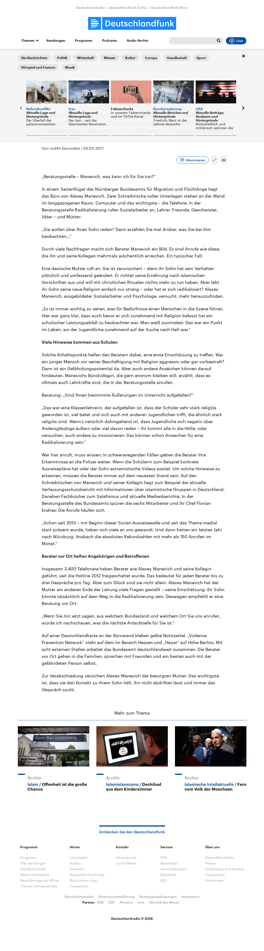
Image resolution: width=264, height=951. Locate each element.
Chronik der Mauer (164, 902)
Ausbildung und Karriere (224, 869)
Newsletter (168, 863)
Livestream (78, 857)
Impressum (190, 897)
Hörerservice (126, 857)
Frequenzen (79, 886)
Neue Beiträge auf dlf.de (39, 880)
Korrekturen (214, 880)
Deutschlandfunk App (87, 875)
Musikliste (168, 875)
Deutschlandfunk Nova (169, 7)
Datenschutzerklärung (116, 897)
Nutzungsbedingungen (158, 897)
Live (236, 40)
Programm (83, 40)
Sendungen (55, 40)
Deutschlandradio (90, 7)
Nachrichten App (83, 880)
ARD (100, 902)
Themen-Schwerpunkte (38, 886)
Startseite (25, 56)
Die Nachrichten (33, 869)
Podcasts (109, 40)
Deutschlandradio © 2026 (132, 918)
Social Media (126, 863)
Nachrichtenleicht (34, 875)
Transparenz (215, 875)
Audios (75, 863)
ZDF (112, 902)
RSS (163, 880)
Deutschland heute (52, 56)
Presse (210, 863)
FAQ (163, 857)
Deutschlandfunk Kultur (128, 7)
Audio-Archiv (137, 40)
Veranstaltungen (173, 869)
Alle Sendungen (33, 863)
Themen (28, 40)
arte (141, 902)
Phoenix (126, 902)
